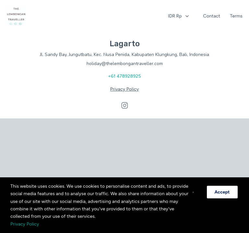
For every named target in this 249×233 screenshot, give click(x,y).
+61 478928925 (124, 76)
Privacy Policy (24, 224)
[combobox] (179, 16)
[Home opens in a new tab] (16, 16)
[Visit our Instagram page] (124, 105)
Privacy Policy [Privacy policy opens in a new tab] (124, 89)
